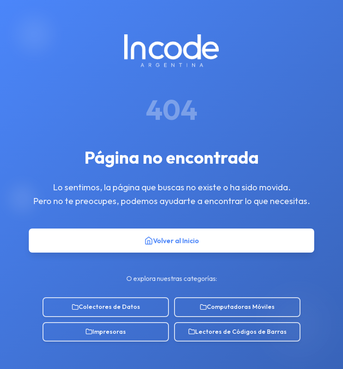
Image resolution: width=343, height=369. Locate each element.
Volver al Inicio (171, 240)
